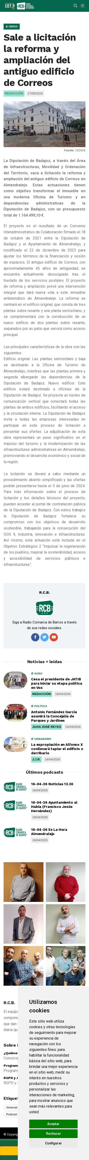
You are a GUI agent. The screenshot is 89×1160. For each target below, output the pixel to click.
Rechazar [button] (53, 1133)
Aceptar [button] (53, 1124)
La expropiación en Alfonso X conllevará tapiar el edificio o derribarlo (57, 748)
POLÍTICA (39, 706)
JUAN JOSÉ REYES (46, 727)
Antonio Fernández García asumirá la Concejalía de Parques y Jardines (54, 716)
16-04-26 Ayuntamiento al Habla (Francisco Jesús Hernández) (54, 806)
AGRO (36, 673)
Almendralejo (15, 1107)
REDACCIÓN (41, 694)
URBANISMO (41, 739)
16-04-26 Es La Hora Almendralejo (49, 831)
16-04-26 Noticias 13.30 (52, 784)
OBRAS (12, 26)
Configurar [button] (53, 1143)
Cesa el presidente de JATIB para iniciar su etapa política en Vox (56, 683)
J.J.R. (36, 759)
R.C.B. (44, 592)
